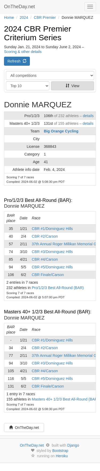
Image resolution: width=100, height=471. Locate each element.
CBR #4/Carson (45, 259)
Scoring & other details (23, 52)
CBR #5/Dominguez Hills (52, 267)
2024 (24, 17)
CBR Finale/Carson (48, 275)
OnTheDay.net (20, 6)
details (88, 116)
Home (9, 17)
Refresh (16, 61)
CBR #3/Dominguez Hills (52, 252)
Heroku (62, 456)
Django (73, 445)
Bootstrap (60, 450)
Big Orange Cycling (61, 131)
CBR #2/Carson (45, 236)
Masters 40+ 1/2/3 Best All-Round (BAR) (47, 311)
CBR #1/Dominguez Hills (52, 228)
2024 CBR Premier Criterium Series (37, 33)
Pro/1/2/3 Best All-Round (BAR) (37, 200)
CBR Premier (45, 17)
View (72, 86)
